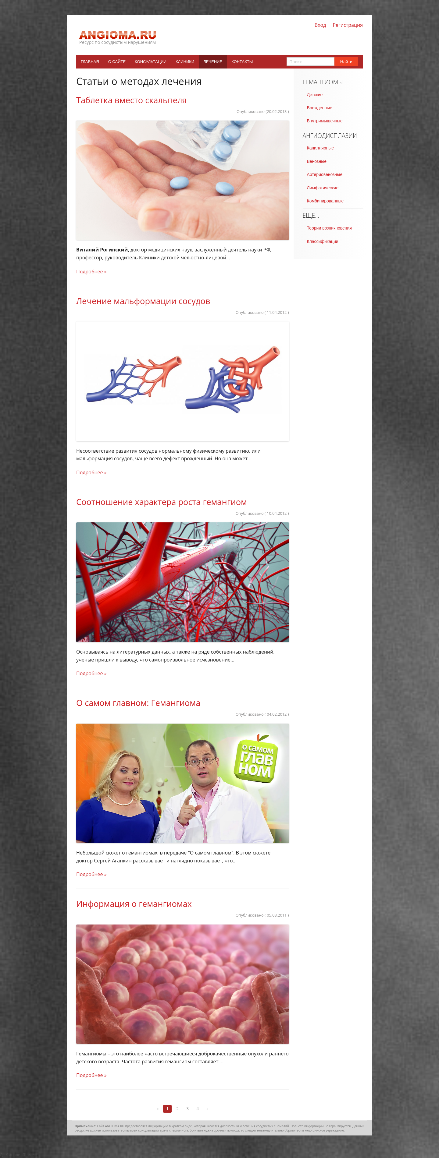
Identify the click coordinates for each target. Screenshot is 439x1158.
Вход (320, 25)
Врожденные (319, 107)
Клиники (185, 61)
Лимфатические (323, 187)
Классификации (322, 241)
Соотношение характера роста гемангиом (161, 501)
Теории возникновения (329, 228)
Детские (315, 94)
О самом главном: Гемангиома (138, 702)
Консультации (150, 61)
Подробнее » (91, 271)
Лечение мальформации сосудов (143, 301)
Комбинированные (325, 200)
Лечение (212, 61)
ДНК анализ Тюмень (19, 1154)
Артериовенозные (325, 174)
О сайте (117, 61)
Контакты (242, 61)
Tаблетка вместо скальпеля (131, 100)
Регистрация (348, 25)
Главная (90, 61)
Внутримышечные (325, 120)
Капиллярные (320, 148)
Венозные (317, 161)
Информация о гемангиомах (134, 903)
